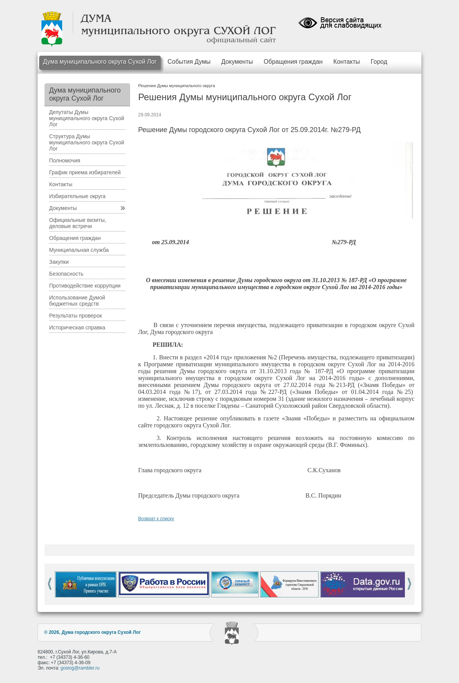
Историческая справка (77, 327)
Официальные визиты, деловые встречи (77, 223)
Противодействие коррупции (85, 286)
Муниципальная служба (79, 250)
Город (379, 61)
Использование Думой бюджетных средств (77, 300)
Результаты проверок (75, 316)
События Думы (189, 61)
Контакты (347, 61)
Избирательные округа (77, 196)
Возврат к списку (156, 518)
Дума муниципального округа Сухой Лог (100, 61)
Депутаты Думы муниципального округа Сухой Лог (86, 118)
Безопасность (66, 274)
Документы (237, 61)
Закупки (59, 262)
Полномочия (64, 160)
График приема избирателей (85, 172)
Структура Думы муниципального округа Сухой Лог (86, 142)
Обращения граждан (293, 61)
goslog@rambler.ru (80, 668)
